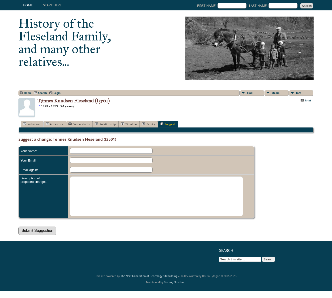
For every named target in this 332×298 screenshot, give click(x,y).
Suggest (167, 124)
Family (148, 124)
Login (57, 93)
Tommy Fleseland (174, 289)
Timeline (129, 124)
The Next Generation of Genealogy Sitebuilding (149, 283)
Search (42, 93)
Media (276, 93)
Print (308, 100)
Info (298, 93)
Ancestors (54, 124)
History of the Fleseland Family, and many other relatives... (64, 43)
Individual (31, 124)
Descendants (79, 124)
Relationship (105, 124)
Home (28, 5)
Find (250, 93)
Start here (52, 5)
